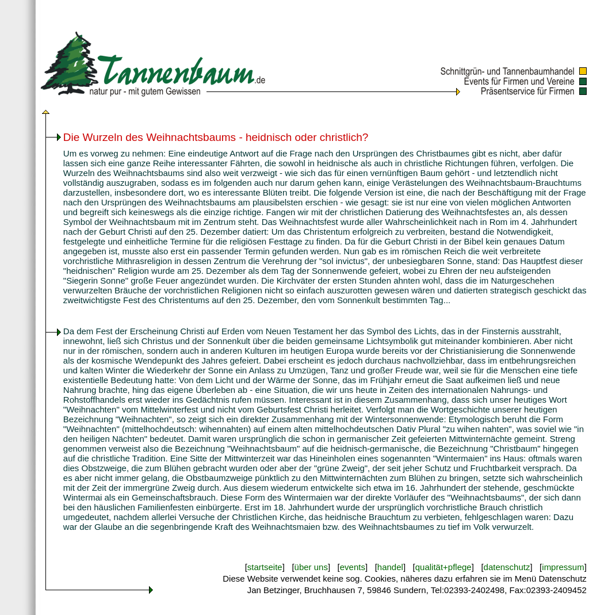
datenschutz (507, 567)
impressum (563, 567)
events (352, 567)
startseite (264, 567)
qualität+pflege (443, 567)
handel (390, 567)
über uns (311, 567)
